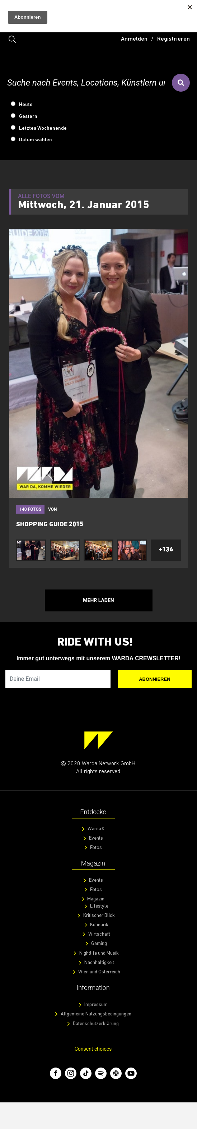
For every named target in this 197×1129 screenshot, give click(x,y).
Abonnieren (154, 679)
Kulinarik (99, 925)
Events (96, 838)
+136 (166, 549)
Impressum (96, 1005)
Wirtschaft (99, 934)
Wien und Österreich (99, 972)
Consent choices (93, 1049)
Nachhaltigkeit (99, 962)
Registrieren (173, 39)
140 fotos (30, 509)
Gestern (28, 116)
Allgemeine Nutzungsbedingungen (96, 1014)
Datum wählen (35, 140)
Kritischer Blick (99, 915)
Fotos (96, 847)
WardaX (96, 829)
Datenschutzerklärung (96, 1024)
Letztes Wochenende (43, 128)
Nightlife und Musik (99, 953)
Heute (26, 104)
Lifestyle (99, 906)
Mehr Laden (98, 600)
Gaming (99, 943)
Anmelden (134, 39)
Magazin (95, 899)
